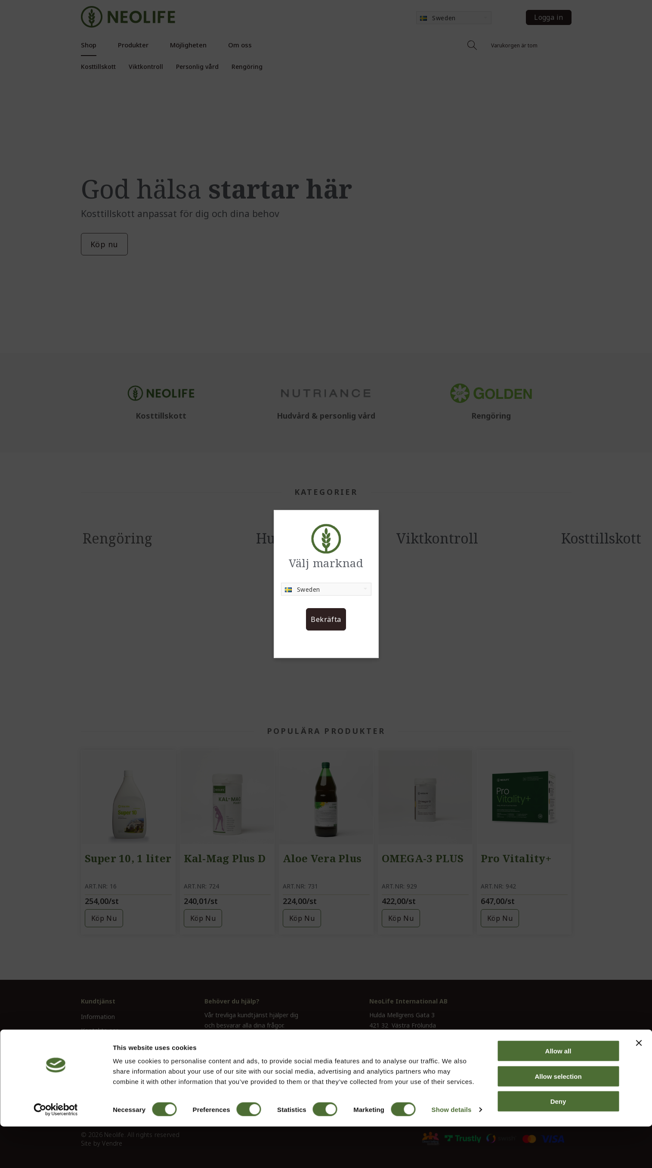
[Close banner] (639, 1084)
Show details (452, 1151)
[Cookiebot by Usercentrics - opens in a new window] (55, 1151)
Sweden (302, 589)
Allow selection (558, 1117)
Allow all (558, 1092)
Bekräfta (326, 619)
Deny (558, 1142)
